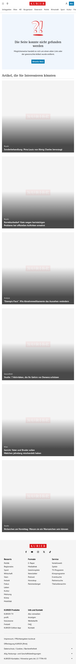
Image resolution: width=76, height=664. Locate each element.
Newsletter (32, 573)
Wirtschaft (55, 9)
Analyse (7, 298)
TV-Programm (57, 570)
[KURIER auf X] (44, 552)
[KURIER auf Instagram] (38, 552)
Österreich (38, 9)
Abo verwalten (34, 614)
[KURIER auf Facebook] (26, 552)
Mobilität (8, 601)
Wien (15, 9)
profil (6, 617)
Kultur (69, 9)
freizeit (7, 580)
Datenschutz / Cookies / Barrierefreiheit (20, 648)
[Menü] (3, 4)
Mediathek (32, 566)
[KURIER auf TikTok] (50, 552)
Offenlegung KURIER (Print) (15, 643)
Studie (6, 526)
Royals (6, 146)
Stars (6, 577)
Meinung (8, 594)
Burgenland (28, 9)
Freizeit (7, 624)
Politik (46, 9)
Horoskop (32, 580)
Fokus (6, 584)
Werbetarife (33, 621)
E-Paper (31, 563)
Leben (6, 587)
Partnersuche (57, 580)
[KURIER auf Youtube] (32, 552)
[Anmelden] (66, 4)
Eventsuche (57, 577)
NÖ (20, 9)
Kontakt (31, 627)
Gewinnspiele (34, 570)
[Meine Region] (7, 4)
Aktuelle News (38, 61)
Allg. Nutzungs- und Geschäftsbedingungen (22, 653)
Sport (63, 9)
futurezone (8, 621)
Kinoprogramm (58, 573)
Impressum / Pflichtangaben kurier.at (19, 638)
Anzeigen (32, 617)
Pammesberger (34, 584)
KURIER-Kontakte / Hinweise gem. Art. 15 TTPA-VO (25, 658)
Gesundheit (8, 374)
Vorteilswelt (57, 563)
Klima (6, 597)
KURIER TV (8, 614)
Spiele (54, 566)
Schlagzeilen (6, 9)
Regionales (8, 566)
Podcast (31, 577)
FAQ (29, 624)
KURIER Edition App (12, 627)
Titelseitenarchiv (59, 584)
